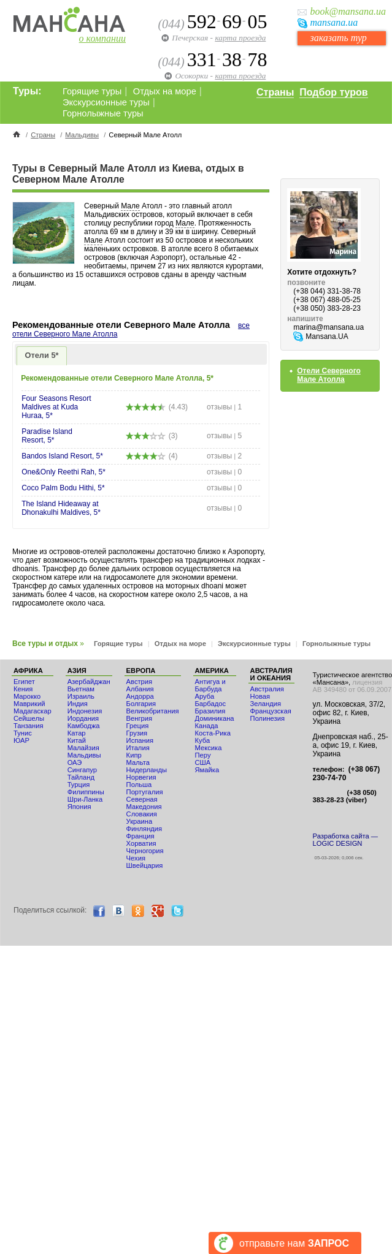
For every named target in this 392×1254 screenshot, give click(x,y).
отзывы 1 (224, 407)
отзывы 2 (224, 456)
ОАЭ (74, 762)
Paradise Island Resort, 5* (46, 435)
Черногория (145, 850)
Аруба (205, 696)
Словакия (141, 814)
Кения (23, 689)
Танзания (28, 725)
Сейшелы (28, 718)
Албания (140, 689)
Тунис (22, 733)
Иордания (83, 718)
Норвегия (141, 777)
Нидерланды (146, 769)
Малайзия (83, 747)
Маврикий (29, 703)
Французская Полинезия (270, 714)
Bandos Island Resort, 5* (62, 456)
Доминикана (214, 718)
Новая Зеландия (265, 700)
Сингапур (82, 769)
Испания (139, 740)
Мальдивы (82, 135)
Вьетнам (80, 689)
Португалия (144, 792)
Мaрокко (26, 696)
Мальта (138, 762)
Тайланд (80, 777)
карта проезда (240, 37)
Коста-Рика (213, 733)
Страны (275, 92)
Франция (140, 836)
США (203, 762)
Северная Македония (144, 803)
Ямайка (207, 769)
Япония (79, 806)
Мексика (208, 747)
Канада (206, 725)
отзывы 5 (224, 435)
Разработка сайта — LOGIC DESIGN (345, 839)
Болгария (141, 703)
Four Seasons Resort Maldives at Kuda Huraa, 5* (56, 407)
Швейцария (144, 865)
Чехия (135, 858)
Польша (139, 784)
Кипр (134, 755)
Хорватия (141, 843)
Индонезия (84, 711)
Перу (203, 755)
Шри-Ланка (85, 799)
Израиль (80, 696)
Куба (202, 740)
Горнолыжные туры (103, 113)
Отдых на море (164, 91)
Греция (137, 725)
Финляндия (144, 828)
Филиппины (85, 792)
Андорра (140, 696)
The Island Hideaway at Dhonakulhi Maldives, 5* (61, 508)
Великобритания (152, 711)
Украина (139, 821)
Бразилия (210, 711)
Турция (78, 784)
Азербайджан (88, 681)
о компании (102, 38)
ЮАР (21, 740)
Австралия (267, 689)
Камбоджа (83, 725)
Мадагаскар (32, 711)
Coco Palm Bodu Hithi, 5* (62, 488)
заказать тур (338, 37)
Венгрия (139, 718)
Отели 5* (42, 355)
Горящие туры (92, 91)
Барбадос (210, 703)
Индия (77, 703)
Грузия (137, 733)
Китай (76, 740)
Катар (76, 733)
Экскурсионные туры (106, 102)
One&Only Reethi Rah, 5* (63, 472)
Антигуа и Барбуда (210, 685)
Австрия (139, 681)
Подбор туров (333, 92)
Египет (24, 681)
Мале (130, 206)
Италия (138, 747)
